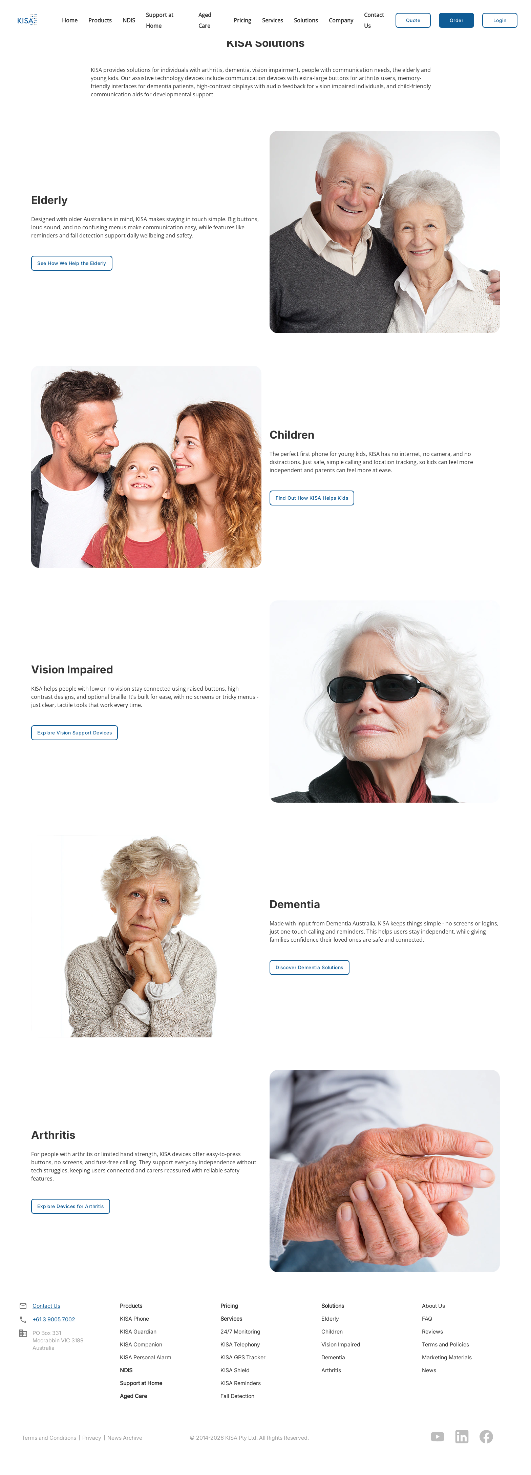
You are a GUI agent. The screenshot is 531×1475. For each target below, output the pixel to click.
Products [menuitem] (100, 20)
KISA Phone (134, 1318)
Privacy (91, 1437)
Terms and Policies (445, 1344)
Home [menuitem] (70, 20)
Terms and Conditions (49, 1437)
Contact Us (46, 1305)
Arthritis (331, 1370)
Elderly (330, 1318)
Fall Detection (237, 1396)
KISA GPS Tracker (243, 1357)
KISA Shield (235, 1370)
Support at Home (141, 1383)
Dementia (333, 1357)
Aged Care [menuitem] (204, 20)
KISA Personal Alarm (145, 1357)
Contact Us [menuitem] (374, 20)
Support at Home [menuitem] (159, 20)
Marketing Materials (447, 1357)
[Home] (27, 20)
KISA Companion (141, 1344)
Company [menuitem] (341, 20)
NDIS (126, 1370)
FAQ (427, 1318)
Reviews (432, 1331)
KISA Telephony (240, 1344)
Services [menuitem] (272, 20)
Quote (413, 20)
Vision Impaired (340, 1344)
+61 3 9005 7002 (54, 1319)
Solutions (332, 1305)
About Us (433, 1305)
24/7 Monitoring (240, 1331)
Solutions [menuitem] (306, 20)
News (429, 1370)
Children (332, 1331)
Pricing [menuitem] (242, 20)
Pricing (229, 1305)
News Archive (124, 1437)
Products (131, 1305)
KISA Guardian (138, 1331)
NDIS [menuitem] (129, 20)
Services (231, 1318)
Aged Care (133, 1396)
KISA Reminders (240, 1383)
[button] (456, 20)
